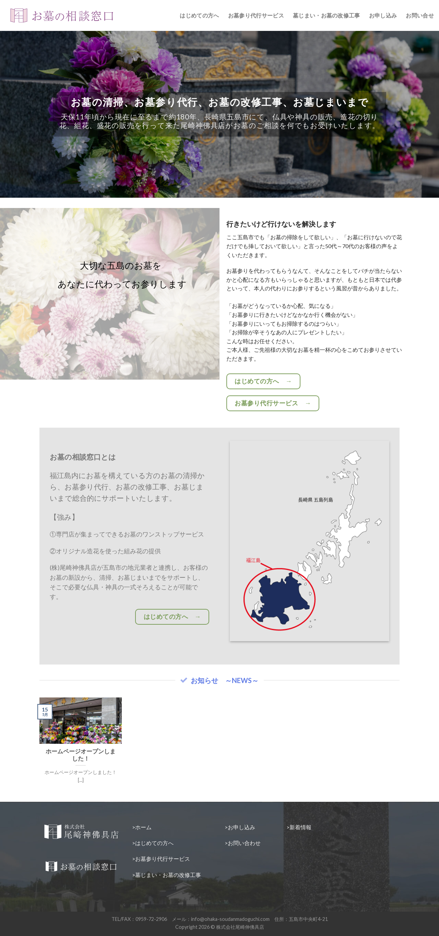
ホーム (143, 827)
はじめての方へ (199, 15)
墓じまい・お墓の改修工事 (326, 15)
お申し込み (383, 15)
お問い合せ (420, 15)
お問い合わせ (244, 843)
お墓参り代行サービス (256, 15)
